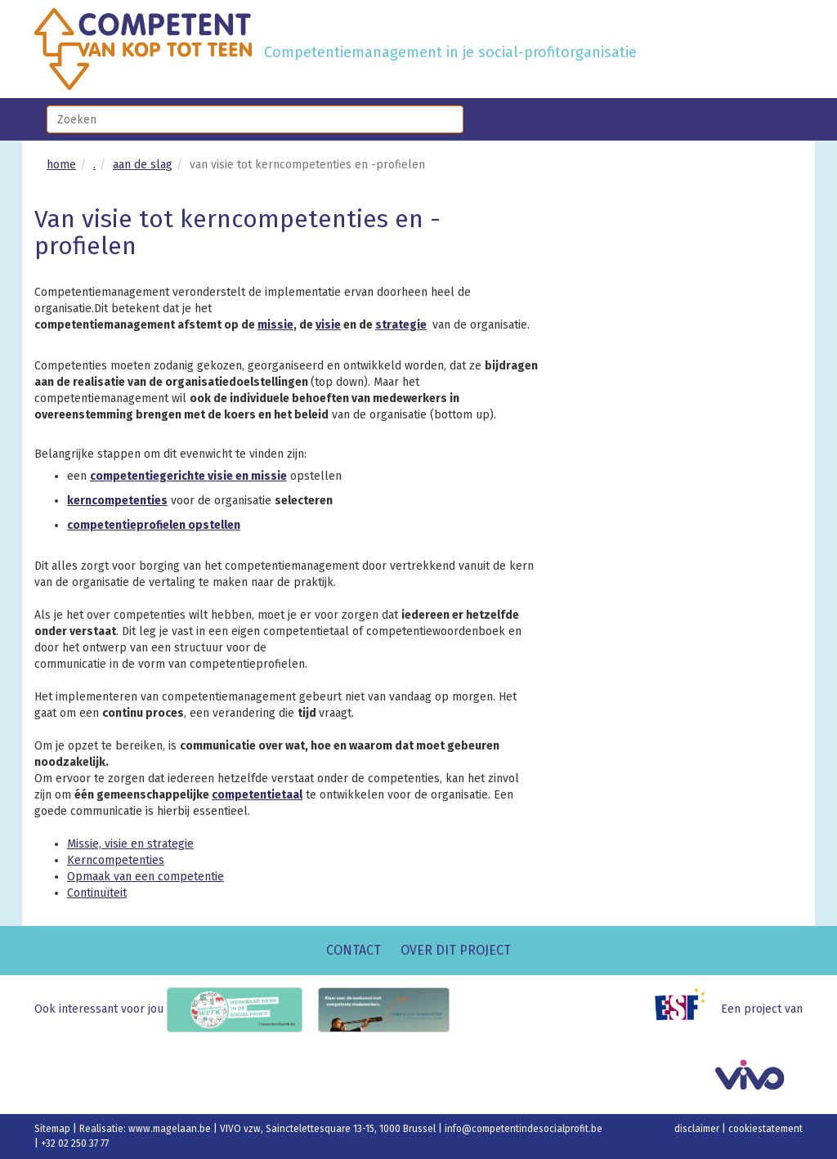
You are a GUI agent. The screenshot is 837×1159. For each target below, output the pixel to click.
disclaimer (698, 1128)
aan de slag (142, 165)
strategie (401, 325)
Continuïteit (97, 893)
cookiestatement (765, 1128)
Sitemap (53, 1128)
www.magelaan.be (170, 1128)
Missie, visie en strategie (130, 844)
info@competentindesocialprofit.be (523, 1128)
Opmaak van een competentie (145, 877)
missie (275, 325)
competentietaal (257, 795)
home (61, 165)
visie (328, 325)
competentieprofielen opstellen (153, 525)
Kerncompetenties (115, 860)
